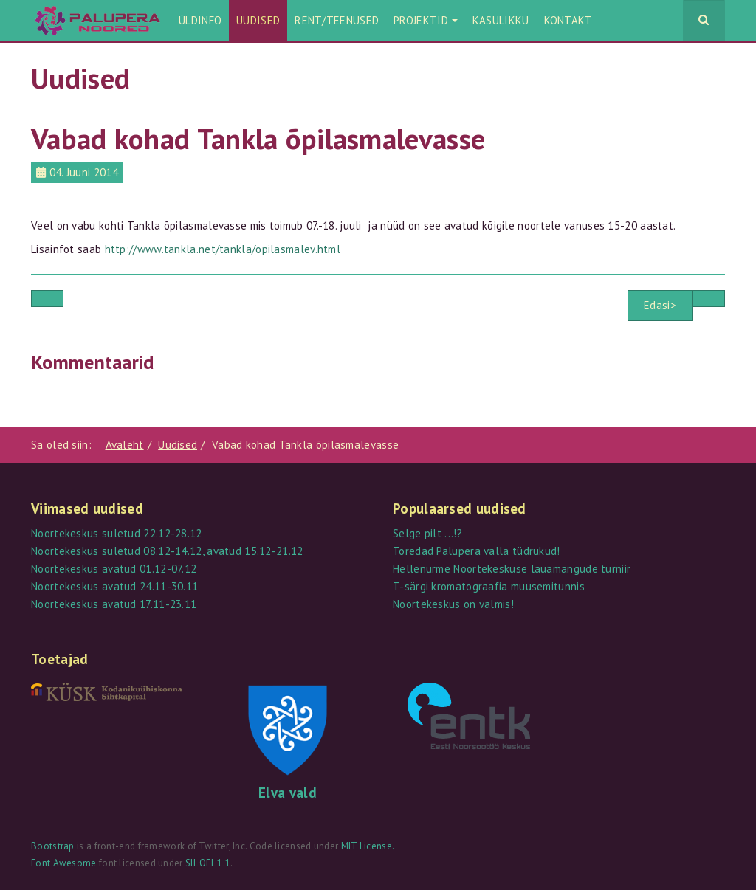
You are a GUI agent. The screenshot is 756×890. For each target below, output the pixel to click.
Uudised (258, 20)
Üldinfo (200, 20)
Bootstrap (53, 846)
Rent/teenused (337, 20)
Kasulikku (500, 20)
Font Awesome (64, 863)
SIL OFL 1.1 (207, 863)
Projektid (426, 20)
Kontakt (568, 20)
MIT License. (368, 846)
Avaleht (125, 445)
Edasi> (660, 305)
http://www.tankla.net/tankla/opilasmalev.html (223, 249)
